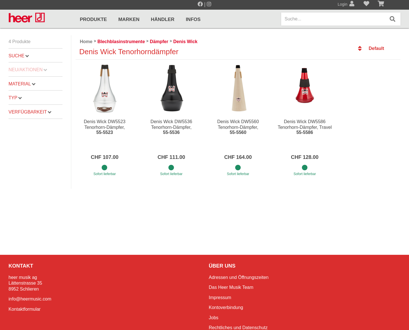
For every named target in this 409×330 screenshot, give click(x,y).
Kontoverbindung (226, 307)
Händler (162, 19)
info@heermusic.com (30, 299)
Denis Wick (185, 41)
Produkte (93, 19)
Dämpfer (159, 41)
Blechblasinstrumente (121, 41)
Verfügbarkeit (30, 112)
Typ (15, 97)
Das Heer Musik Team (231, 287)
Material (22, 83)
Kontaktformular (25, 309)
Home (86, 41)
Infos (193, 19)
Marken (128, 19)
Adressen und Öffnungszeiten (239, 277)
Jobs (213, 317)
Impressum (220, 297)
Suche (19, 55)
